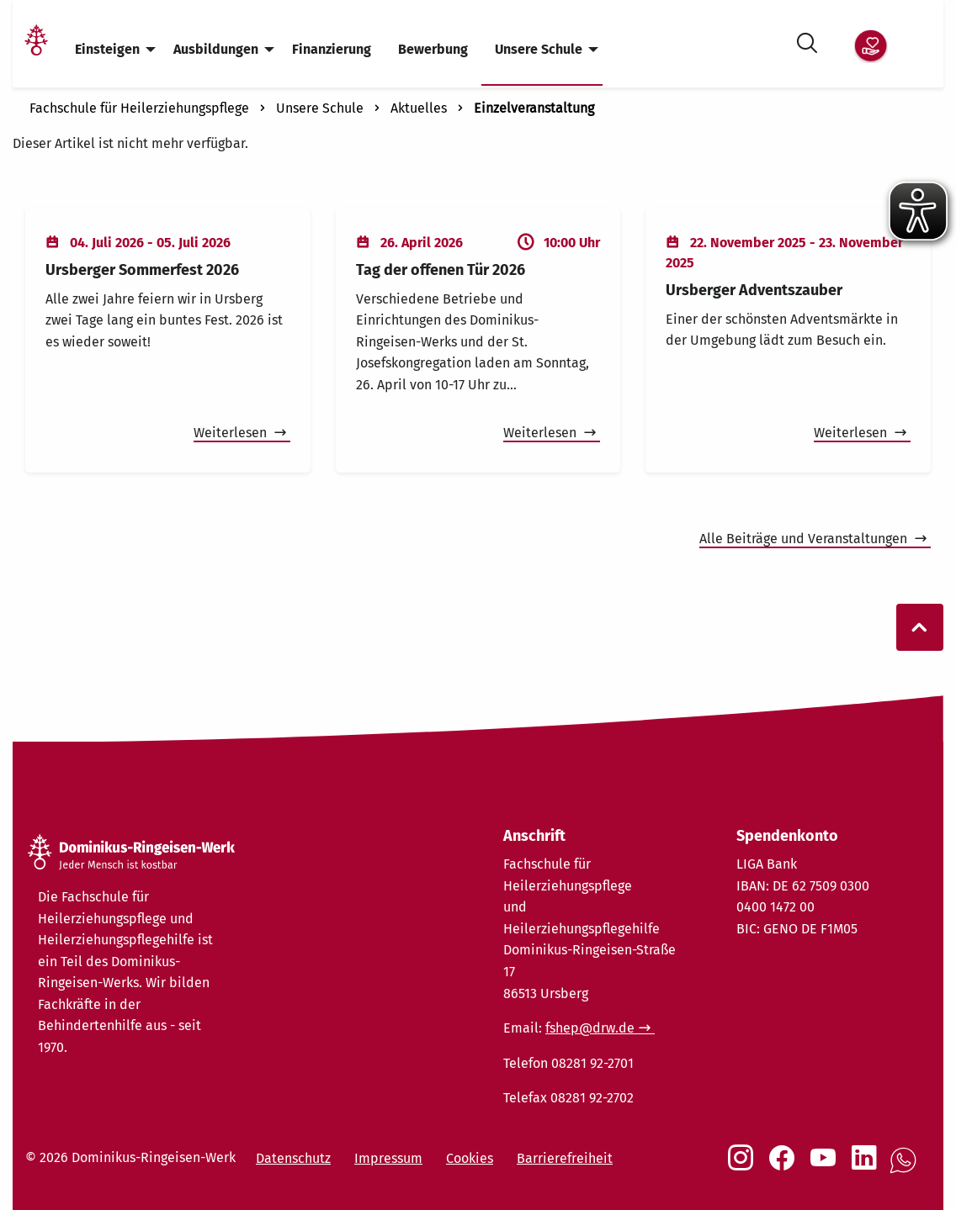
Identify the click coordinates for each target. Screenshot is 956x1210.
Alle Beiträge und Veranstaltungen (805, 539)
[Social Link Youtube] (826, 1166)
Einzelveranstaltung (534, 108)
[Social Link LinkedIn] (867, 1166)
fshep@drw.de (590, 1028)
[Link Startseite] (36, 50)
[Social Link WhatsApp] (906, 1169)
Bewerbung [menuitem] (433, 49)
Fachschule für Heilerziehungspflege (139, 108)
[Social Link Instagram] (744, 1166)
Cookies (469, 1158)
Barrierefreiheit (565, 1158)
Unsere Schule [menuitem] (538, 49)
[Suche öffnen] (807, 39)
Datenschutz (293, 1158)
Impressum (388, 1158)
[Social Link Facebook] (785, 1166)
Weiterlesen (232, 433)
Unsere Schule (320, 108)
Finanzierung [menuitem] (331, 49)
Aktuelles (418, 108)
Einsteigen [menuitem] (107, 49)
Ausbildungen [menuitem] (215, 49)
